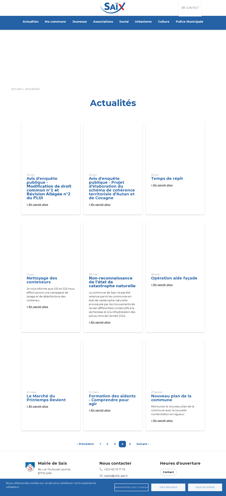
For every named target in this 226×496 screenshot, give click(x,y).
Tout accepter (205, 487)
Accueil (16, 87)
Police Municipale (192, 22)
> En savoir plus (37, 202)
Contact (192, 7)
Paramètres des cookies (131, 487)
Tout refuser (168, 487)
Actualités (28, 22)
